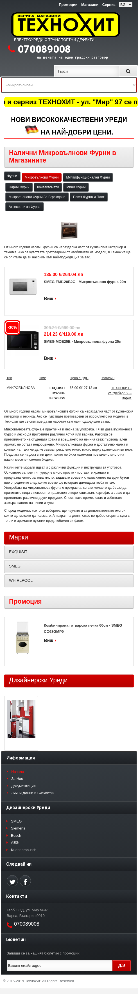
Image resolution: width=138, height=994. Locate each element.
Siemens (18, 828)
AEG (15, 842)
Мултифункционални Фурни (88, 177)
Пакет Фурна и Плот (89, 197)
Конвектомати (48, 187)
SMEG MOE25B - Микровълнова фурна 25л (82, 341)
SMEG (15, 566)
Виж (48, 298)
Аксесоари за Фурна (24, 207)
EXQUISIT (18, 552)
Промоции (68, 5)
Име (42, 378)
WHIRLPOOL (21, 580)
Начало (17, 772)
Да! (121, 965)
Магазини (89, 5)
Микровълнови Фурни (41, 177)
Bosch (16, 835)
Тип (9, 378)
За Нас (17, 779)
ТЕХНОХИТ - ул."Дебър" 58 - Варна (120, 393)
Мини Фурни (75, 187)
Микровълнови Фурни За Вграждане (37, 197)
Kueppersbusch (23, 850)
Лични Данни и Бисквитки (33, 793)
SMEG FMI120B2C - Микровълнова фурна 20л (85, 282)
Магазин (107, 378)
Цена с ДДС (79, 378)
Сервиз (109, 5)
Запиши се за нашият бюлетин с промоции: (43, 953)
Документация (23, 786)
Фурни (12, 176)
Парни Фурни (19, 187)
